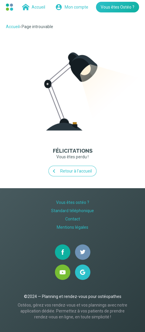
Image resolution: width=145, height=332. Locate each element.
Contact (72, 219)
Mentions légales (72, 227)
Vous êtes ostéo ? (72, 202)
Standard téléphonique (72, 210)
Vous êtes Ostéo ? (117, 7)
